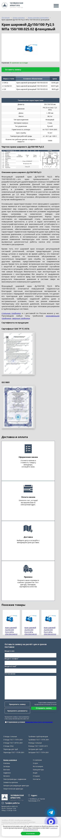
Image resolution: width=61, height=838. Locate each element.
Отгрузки (36, 776)
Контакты (36, 780)
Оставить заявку (13, 69)
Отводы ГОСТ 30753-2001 (13, 743)
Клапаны (6, 764)
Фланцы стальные (35, 743)
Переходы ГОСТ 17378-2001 (13, 753)
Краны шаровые (10, 761)
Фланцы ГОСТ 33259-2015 (38, 747)
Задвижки (7, 773)
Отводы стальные (10, 737)
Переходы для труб (10, 750)
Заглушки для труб (35, 750)
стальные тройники (11, 313)
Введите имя (9, 651)
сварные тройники (21, 318)
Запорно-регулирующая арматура (16, 786)
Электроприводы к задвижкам (14, 780)
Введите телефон (11, 659)
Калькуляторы (38, 770)
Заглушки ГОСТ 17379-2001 (38, 753)
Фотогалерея (38, 767)
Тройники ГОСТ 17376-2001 (38, 740)
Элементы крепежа (10, 783)
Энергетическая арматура (13, 789)
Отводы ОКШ (8, 747)
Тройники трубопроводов (38, 737)
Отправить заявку (44, 708)
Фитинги (6, 776)
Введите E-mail (10, 666)
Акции (35, 773)
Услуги (35, 764)
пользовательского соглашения (39, 722)
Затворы (6, 767)
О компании (37, 761)
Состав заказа (10, 674)
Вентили (6, 770)
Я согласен (30, 833)
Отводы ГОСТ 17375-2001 (13, 740)
